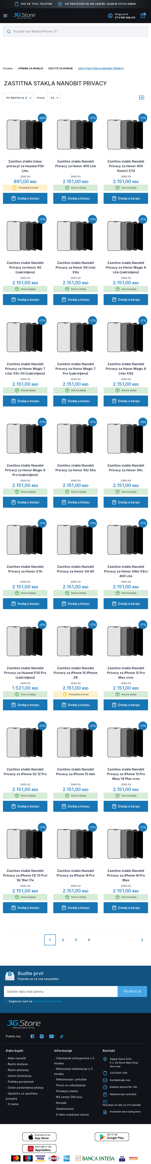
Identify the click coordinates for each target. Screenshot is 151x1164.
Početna (8, 68)
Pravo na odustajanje (71, 1085)
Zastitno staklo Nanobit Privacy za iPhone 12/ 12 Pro (25, 771)
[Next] (142, 940)
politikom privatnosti (47, 1001)
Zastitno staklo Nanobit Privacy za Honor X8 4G (75, 569)
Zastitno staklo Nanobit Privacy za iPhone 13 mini (75, 771)
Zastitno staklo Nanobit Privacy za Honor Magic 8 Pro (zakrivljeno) (25, 470)
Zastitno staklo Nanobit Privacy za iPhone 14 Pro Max (126, 875)
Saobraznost (65, 1108)
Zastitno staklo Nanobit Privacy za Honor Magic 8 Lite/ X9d (126, 368)
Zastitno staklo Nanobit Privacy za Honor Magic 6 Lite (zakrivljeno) (126, 267)
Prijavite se (132, 991)
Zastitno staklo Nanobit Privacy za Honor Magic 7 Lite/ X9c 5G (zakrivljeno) (25, 368)
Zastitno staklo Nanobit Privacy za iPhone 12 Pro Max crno (126, 672)
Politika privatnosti (21, 1081)
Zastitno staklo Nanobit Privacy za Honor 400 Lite (75, 163)
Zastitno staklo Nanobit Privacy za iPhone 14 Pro (76, 873)
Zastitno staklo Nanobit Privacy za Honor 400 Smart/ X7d (125, 166)
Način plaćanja (18, 1070)
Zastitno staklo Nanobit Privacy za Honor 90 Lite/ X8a (76, 267)
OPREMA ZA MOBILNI (30, 68)
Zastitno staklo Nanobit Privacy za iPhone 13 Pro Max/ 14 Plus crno (126, 774)
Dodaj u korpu (25, 198)
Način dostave (18, 1064)
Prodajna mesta (67, 1091)
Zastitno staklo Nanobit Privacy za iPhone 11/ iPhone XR (75, 672)
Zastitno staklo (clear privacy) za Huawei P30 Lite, (25, 166)
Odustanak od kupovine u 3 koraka (74, 1061)
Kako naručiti (17, 1058)
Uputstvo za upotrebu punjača (22, 1096)
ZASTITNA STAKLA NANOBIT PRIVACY (101, 68)
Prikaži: (41, 97)
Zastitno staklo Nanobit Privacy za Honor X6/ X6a (75, 467)
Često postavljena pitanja (25, 1087)
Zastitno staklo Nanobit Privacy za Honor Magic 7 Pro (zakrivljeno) (75, 368)
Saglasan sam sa (32, 1001)
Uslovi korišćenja (19, 1075)
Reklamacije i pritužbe (71, 1079)
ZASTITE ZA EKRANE (60, 68)
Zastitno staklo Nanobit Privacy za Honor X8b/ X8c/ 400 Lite (126, 571)
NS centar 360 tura (69, 1097)
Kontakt (61, 1102)
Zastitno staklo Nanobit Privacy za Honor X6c (125, 467)
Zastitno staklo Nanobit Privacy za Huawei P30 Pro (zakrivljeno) (25, 672)
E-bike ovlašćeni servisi (72, 1114)
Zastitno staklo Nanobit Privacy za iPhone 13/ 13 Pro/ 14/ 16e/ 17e (25, 875)
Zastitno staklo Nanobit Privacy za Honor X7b (25, 569)
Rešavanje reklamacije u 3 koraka (73, 1071)
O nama (13, 1104)
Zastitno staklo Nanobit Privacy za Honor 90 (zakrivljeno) (25, 267)
